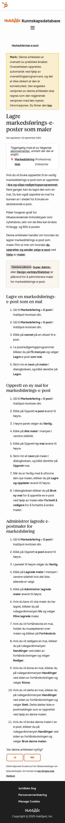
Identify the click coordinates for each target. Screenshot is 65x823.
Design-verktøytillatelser (33, 272)
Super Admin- (42, 267)
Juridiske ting (27, 788)
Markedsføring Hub (24, 162)
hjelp (9, 254)
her (49, 105)
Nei (32, 757)
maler (21, 254)
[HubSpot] (5, 5)
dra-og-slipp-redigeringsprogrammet (32, 184)
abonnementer (20, 151)
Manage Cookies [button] (29, 801)
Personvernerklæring (32, 795)
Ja (15, 757)
